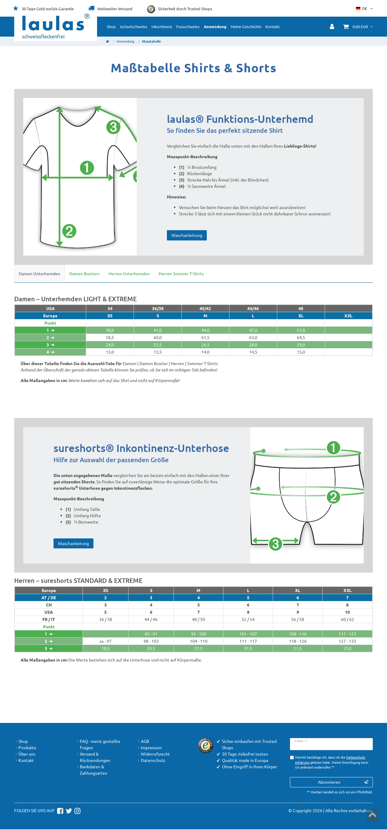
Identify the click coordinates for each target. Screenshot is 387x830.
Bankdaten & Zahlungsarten (91, 769)
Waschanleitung (186, 235)
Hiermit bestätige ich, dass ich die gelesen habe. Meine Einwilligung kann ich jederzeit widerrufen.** (331, 762)
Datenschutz (151, 760)
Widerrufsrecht (153, 754)
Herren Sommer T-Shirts (181, 273)
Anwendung (215, 26)
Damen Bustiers (84, 273)
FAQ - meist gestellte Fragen (98, 744)
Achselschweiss (133, 26)
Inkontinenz (161, 26)
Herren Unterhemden (129, 273)
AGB (143, 741)
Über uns (24, 754)
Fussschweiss (188, 26)
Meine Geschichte (246, 26)
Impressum (149, 747)
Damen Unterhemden (39, 273)
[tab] (39, 274)
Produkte (25, 747)
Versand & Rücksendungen (93, 757)
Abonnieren (343, 783)
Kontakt (272, 26)
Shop (111, 26)
